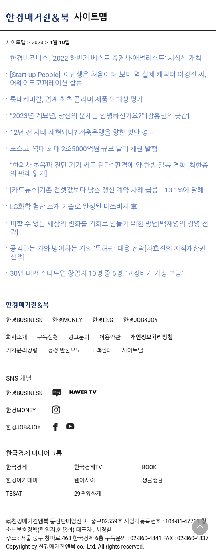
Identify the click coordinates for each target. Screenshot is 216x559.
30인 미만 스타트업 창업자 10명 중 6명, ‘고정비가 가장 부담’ (96, 273)
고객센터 (101, 350)
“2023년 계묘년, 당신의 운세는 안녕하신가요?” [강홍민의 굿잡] (100, 116)
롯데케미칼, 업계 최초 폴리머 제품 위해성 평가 (76, 99)
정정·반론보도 (64, 350)
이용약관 (110, 337)
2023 (37, 42)
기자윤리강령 (22, 350)
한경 (24, 320)
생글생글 (152, 480)
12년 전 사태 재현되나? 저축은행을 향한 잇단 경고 (82, 132)
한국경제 (16, 467)
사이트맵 (90, 17)
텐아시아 (84, 480)
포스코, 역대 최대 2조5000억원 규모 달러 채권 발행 (83, 149)
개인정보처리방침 (152, 337)
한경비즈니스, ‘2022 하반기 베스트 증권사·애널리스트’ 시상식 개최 (106, 58)
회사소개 (16, 337)
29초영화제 (87, 493)
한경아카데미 (22, 480)
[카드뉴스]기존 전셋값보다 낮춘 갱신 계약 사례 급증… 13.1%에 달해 (107, 190)
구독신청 (48, 337)
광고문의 (78, 337)
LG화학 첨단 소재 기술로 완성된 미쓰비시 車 (73, 207)
